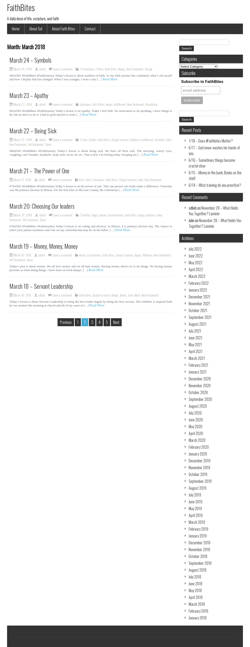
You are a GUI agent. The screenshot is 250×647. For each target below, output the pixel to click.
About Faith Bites (63, 29)
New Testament (134, 69)
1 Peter (99, 69)
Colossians (98, 179)
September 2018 (200, 563)
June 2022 (196, 256)
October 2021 (198, 310)
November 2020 (200, 385)
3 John (83, 139)
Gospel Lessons (120, 139)
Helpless (135, 139)
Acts (81, 179)
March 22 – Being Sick (33, 130)
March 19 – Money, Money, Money (43, 246)
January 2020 (198, 454)
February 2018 (198, 611)
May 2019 (195, 508)
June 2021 (195, 338)
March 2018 (197, 604)
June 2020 (196, 420)
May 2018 (195, 590)
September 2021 (200, 317)
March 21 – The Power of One (39, 170)
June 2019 (195, 502)
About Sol (35, 29)
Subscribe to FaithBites (202, 82)
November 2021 (199, 303)
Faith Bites (111, 69)
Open (48, 144)
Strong (148, 69)
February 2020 (199, 447)
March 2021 (197, 358)
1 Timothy (85, 215)
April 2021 (196, 351)
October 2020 (198, 392)
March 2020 (197, 440)
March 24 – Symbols (30, 60)
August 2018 (197, 570)
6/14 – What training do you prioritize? (215, 185)
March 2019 (197, 522)
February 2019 (198, 529)
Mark (137, 295)
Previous (66, 322)
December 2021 (199, 297)
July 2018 (195, 577)
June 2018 (195, 583)
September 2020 (200, 399)
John (168, 139)
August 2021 (197, 324)
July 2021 (195, 331)
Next (116, 322)
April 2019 (196, 515)
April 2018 (196, 597)
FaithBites (21, 7)
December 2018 (199, 542)
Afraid (82, 255)
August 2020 (198, 406)
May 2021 (195, 344)
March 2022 (197, 276)
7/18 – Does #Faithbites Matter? (211, 141)
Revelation (152, 104)
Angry (95, 215)
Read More (110, 79)
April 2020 (196, 433)
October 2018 (198, 556)
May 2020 (195, 426)
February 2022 (199, 283)
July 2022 (195, 249)
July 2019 (195, 495)
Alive (88, 179)
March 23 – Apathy (28, 95)
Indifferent (120, 104)
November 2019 (199, 467)
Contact (90, 29)
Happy (121, 69)
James (123, 295)
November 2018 (199, 549)
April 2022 (196, 269)
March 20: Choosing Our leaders (42, 206)
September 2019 (200, 481)
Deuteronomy (115, 215)
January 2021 (198, 372)
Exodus (92, 139)
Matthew (147, 255)
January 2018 (198, 618)
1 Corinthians (87, 69)
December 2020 (200, 379)
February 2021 (198, 365)
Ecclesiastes (94, 255)
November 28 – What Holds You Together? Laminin (213, 210)
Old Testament (36, 144)
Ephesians (85, 104)
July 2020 (195, 413)
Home (16, 29)
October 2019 (198, 474)
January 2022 (198, 290)
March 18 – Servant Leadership (41, 286)
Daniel (102, 215)
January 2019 (198, 536)
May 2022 (195, 262)
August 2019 (197, 488)
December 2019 (199, 461)
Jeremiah (159, 139)
